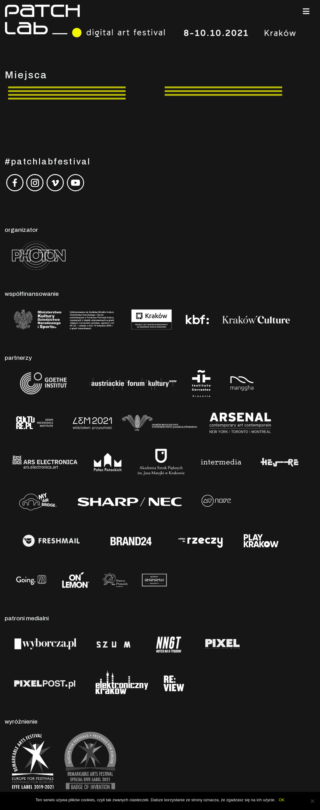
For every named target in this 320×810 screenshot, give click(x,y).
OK (282, 800)
